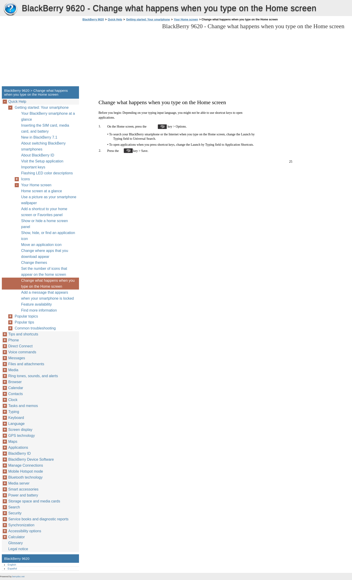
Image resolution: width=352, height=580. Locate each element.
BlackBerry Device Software (31, 459)
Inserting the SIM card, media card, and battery (45, 128)
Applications (18, 447)
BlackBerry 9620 (10, 9)
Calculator (16, 537)
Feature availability (36, 304)
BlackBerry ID (19, 453)
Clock (12, 400)
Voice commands (22, 352)
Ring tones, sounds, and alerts (33, 376)
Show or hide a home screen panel (44, 224)
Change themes (34, 263)
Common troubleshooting (35, 328)
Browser (15, 382)
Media (13, 370)
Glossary (15, 543)
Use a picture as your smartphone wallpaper (48, 200)
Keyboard (16, 418)
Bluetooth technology (25, 477)
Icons (25, 179)
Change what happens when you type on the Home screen (48, 283)
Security (15, 513)
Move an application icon (41, 245)
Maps (12, 441)
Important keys (33, 167)
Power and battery (23, 495)
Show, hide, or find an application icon (48, 236)
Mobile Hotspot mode (25, 471)
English (12, 564)
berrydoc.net (18, 576)
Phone (13, 340)
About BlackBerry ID (37, 155)
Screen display (20, 430)
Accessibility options (24, 531)
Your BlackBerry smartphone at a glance (48, 116)
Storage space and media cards (34, 501)
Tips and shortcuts (23, 334)
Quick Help (115, 19)
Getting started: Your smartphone (148, 19)
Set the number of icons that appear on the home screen (44, 271)
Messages (16, 358)
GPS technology (21, 436)
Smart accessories (23, 489)
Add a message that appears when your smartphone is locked (47, 295)
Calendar (15, 388)
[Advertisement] (119, 55)
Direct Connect (20, 346)
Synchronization (21, 525)
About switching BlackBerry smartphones (43, 146)
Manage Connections (25, 465)
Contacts (15, 394)
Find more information (39, 310)
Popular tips (24, 322)
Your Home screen (186, 19)
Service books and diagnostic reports (38, 519)
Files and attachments (26, 364)
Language (16, 424)
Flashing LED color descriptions (47, 173)
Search (14, 507)
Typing (13, 412)
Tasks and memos (23, 406)
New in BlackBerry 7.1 (39, 137)
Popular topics (26, 316)
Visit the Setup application (42, 161)
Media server (18, 483)
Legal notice (18, 549)
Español (12, 568)
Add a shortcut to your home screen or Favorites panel (44, 212)
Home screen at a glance (41, 191)
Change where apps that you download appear (44, 254)
